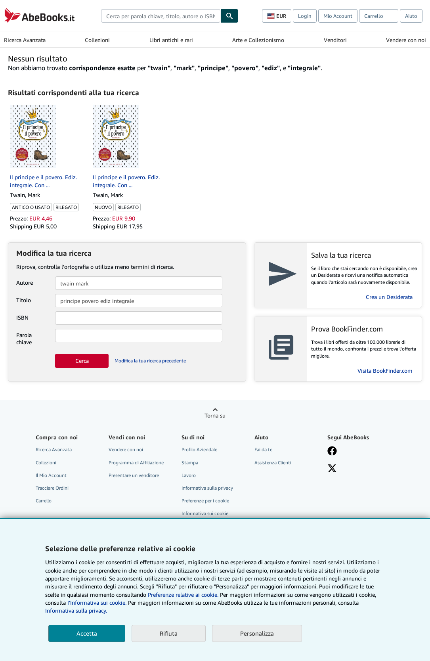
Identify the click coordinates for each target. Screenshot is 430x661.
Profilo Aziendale (199, 449)
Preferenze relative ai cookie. (183, 594)
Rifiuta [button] (169, 633)
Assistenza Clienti (272, 463)
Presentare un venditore (134, 475)
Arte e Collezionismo (258, 39)
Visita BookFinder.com (385, 370)
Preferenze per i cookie (205, 501)
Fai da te (263, 449)
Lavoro (189, 475)
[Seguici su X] (332, 469)
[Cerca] (229, 16)
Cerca (82, 360)
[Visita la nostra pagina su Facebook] (332, 451)
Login (305, 16)
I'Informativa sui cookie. (96, 602)
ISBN (22, 317)
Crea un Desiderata (389, 296)
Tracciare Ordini (52, 488)
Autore (24, 282)
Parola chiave (24, 338)
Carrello (44, 501)
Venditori (335, 39)
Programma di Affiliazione (136, 463)
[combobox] (160, 16)
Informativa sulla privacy (207, 488)
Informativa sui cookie (205, 513)
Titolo (23, 300)
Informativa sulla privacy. (76, 610)
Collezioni (97, 39)
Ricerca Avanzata (25, 39)
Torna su (215, 415)
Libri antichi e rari (171, 39)
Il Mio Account (51, 475)
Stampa (190, 463)
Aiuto (411, 16)
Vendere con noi (406, 39)
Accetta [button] (86, 633)
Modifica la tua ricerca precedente (150, 361)
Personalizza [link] (257, 633)
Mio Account (337, 16)
